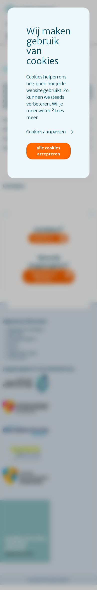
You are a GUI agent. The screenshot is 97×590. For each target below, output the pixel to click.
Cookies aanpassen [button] (46, 132)
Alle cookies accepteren (48, 150)
